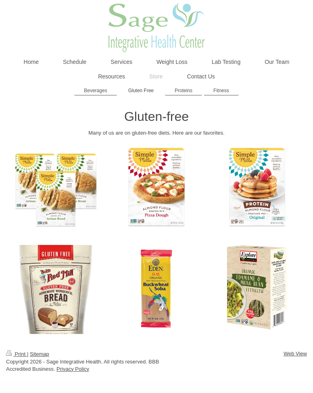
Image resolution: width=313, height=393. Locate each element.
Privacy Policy (72, 369)
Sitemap (39, 354)
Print (16, 354)
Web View (295, 354)
